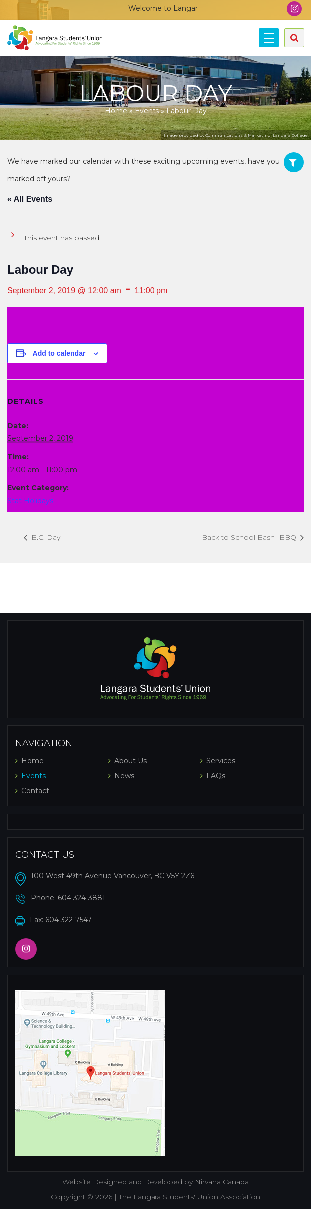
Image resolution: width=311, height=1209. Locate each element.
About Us (130, 760)
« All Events (29, 199)
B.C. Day (44, 537)
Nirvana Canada (222, 1181)
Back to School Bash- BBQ (250, 537)
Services (220, 760)
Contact (35, 790)
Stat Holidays (30, 500)
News (124, 775)
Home (116, 110)
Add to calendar (59, 353)
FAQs (215, 775)
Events (147, 110)
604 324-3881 (81, 897)
